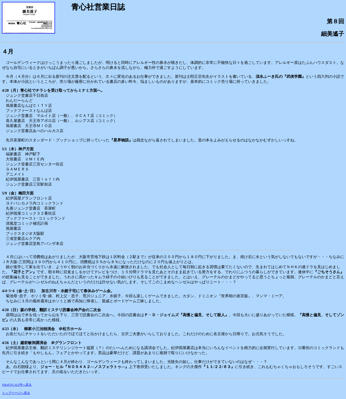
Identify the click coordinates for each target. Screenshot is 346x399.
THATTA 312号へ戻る (17, 385)
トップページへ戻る (16, 393)
